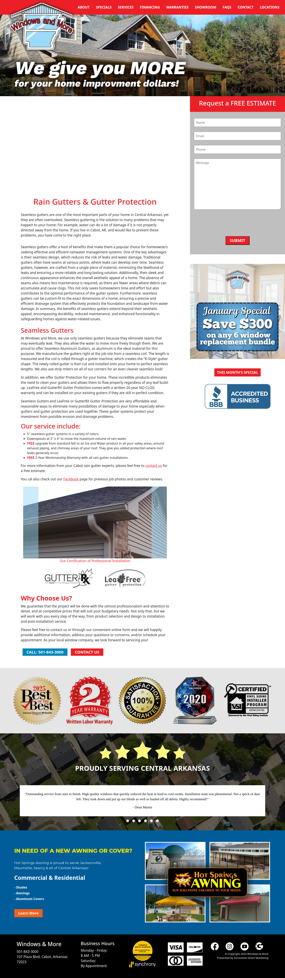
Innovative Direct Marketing (251, 958)
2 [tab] (135, 822)
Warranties (177, 7)
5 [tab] (152, 822)
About (83, 7)
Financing (150, 7)
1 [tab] (129, 822)
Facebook (71, 479)
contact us (153, 465)
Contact (246, 7)
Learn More (28, 913)
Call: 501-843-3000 (45, 652)
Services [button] (126, 7)
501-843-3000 (27, 951)
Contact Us (87, 652)
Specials (104, 7)
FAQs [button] (227, 7)
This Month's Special (237, 372)
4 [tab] (146, 822)
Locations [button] (269, 7)
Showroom (205, 7)
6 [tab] (158, 822)
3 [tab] (140, 822)
